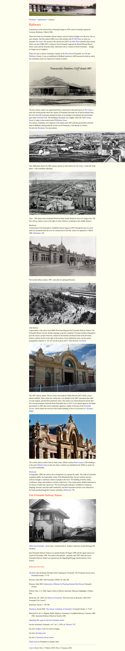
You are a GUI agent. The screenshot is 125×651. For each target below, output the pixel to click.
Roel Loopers (78, 462)
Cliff (85, 54)
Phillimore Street (61, 120)
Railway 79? (70, 624)
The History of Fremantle (53, 598)
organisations (42, 20)
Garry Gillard (33, 648)
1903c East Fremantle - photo (39, 546)
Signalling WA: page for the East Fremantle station (46, 620)
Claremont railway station (45, 637)
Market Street (42, 465)
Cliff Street (77, 39)
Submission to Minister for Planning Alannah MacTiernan (64, 584)
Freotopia (32, 20)
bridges (38, 629)
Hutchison (36, 233)
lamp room (42, 633)
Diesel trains (33, 642)
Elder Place (76, 42)
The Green (39, 42)
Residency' (41, 128)
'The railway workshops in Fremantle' (59, 609)
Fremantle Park (42, 118)
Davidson (89, 408)
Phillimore (32, 56)
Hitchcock (32, 472)
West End (68, 54)
